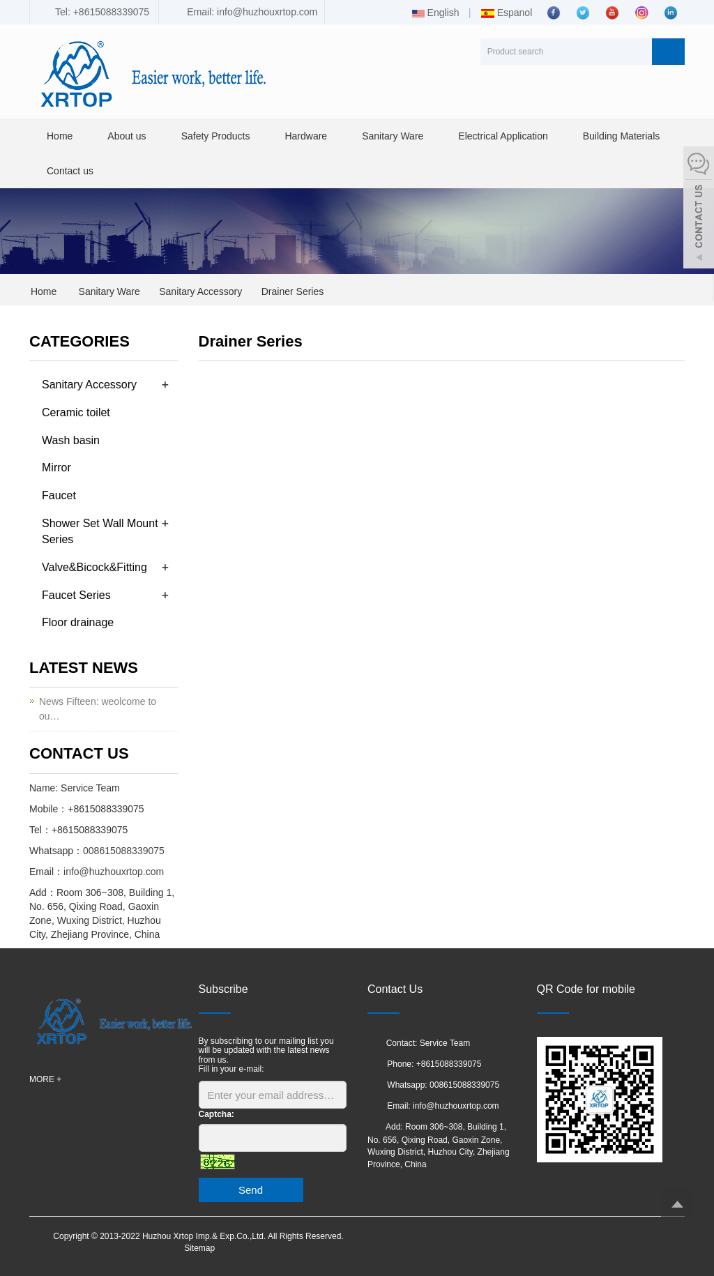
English (435, 12)
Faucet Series (76, 595)
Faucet (59, 495)
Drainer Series (292, 291)
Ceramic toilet (76, 412)
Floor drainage (78, 622)
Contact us (70, 170)
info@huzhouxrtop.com (113, 871)
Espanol (506, 12)
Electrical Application (502, 136)
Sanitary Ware (392, 136)
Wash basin (71, 440)
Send (250, 1190)
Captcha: (216, 1114)
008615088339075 (124, 850)
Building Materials (621, 136)
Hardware (305, 136)
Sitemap (199, 1248)
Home (60, 136)
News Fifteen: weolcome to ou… (97, 709)
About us (126, 136)
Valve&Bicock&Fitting (94, 567)
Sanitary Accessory (200, 291)
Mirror (56, 467)
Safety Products (215, 136)
